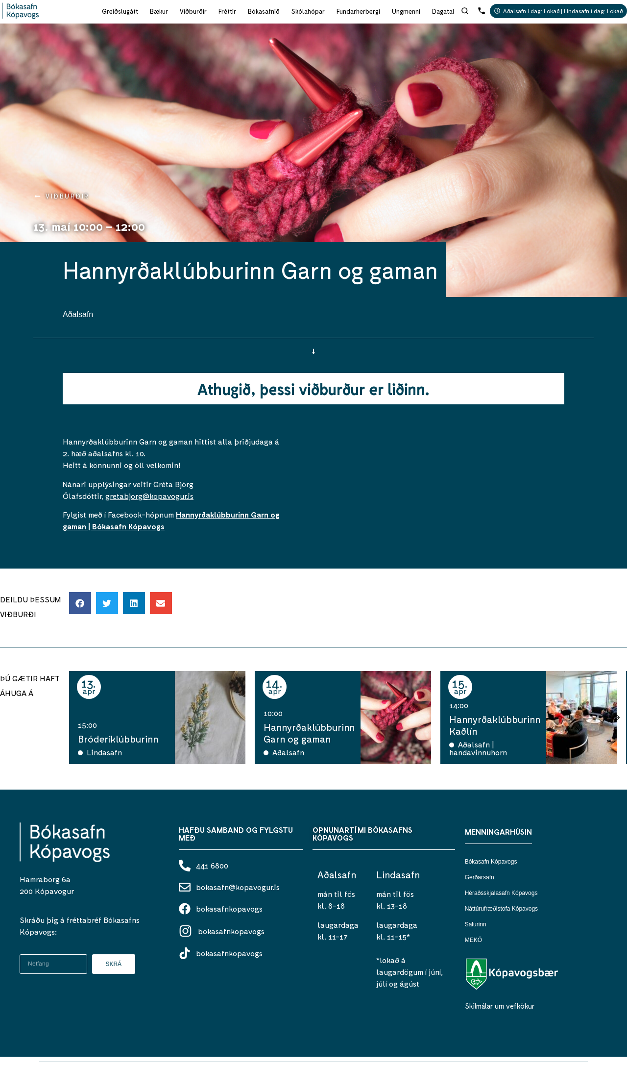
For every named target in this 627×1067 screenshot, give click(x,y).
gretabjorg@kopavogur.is (149, 495)
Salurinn (475, 924)
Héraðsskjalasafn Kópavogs (501, 893)
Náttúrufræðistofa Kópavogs (501, 908)
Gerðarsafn (479, 877)
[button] (80, 603)
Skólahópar (308, 11)
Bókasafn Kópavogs (491, 861)
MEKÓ (473, 940)
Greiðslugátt (120, 11)
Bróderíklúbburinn (118, 738)
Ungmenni (406, 11)
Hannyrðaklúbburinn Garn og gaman (309, 732)
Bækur (159, 11)
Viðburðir (193, 11)
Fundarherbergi (358, 11)
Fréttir (227, 11)
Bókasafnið (264, 11)
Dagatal (443, 11)
